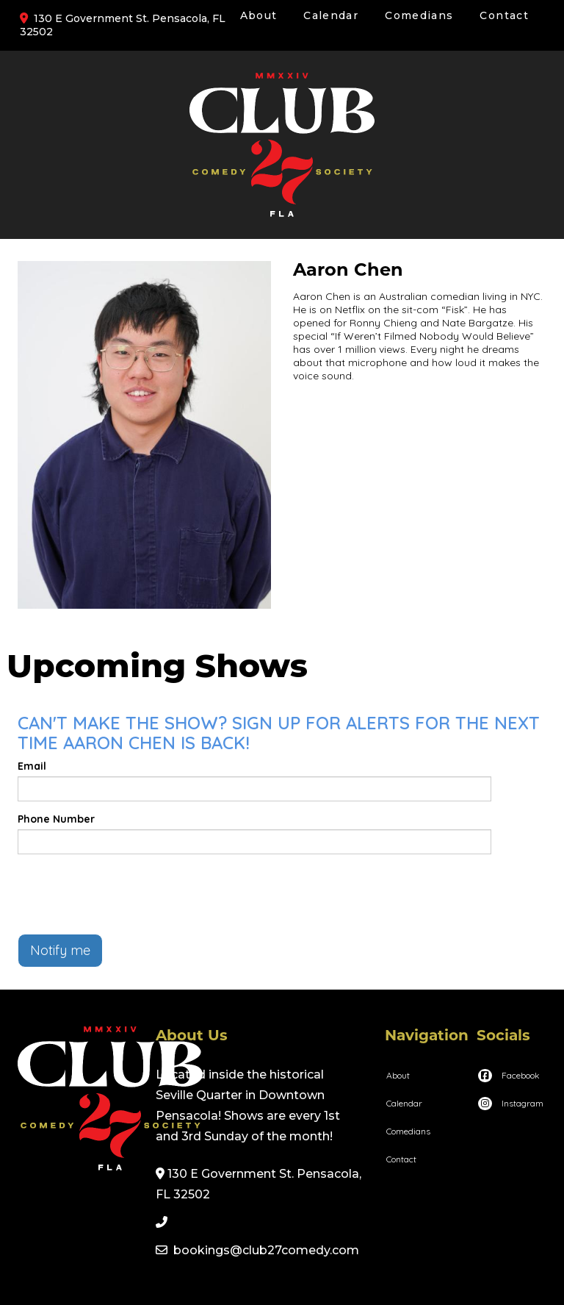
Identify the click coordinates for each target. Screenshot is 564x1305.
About (259, 15)
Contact (504, 15)
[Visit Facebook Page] (508, 1075)
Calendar (330, 15)
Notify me (60, 950)
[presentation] (129, 894)
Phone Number (56, 819)
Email (32, 766)
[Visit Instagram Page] (510, 1103)
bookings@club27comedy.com (266, 1250)
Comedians (419, 15)
